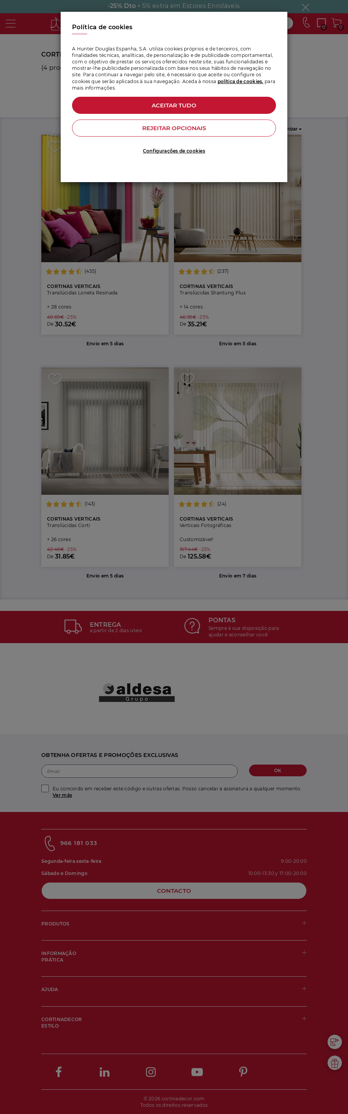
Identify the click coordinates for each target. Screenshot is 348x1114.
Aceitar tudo (174, 105)
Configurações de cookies (174, 151)
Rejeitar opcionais (174, 128)
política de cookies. (240, 81)
